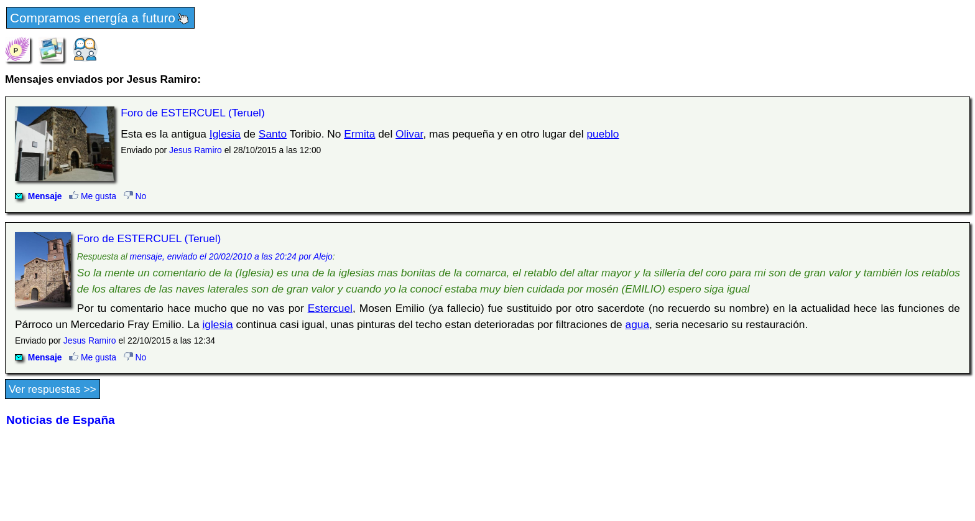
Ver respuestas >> (52, 389)
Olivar (409, 134)
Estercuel (330, 308)
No (135, 196)
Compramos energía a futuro (100, 19)
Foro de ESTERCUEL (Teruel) (192, 112)
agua (638, 324)
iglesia (217, 324)
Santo (273, 134)
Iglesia (225, 134)
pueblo (602, 134)
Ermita (359, 134)
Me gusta (92, 196)
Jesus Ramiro (195, 150)
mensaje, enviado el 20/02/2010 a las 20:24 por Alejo (231, 256)
